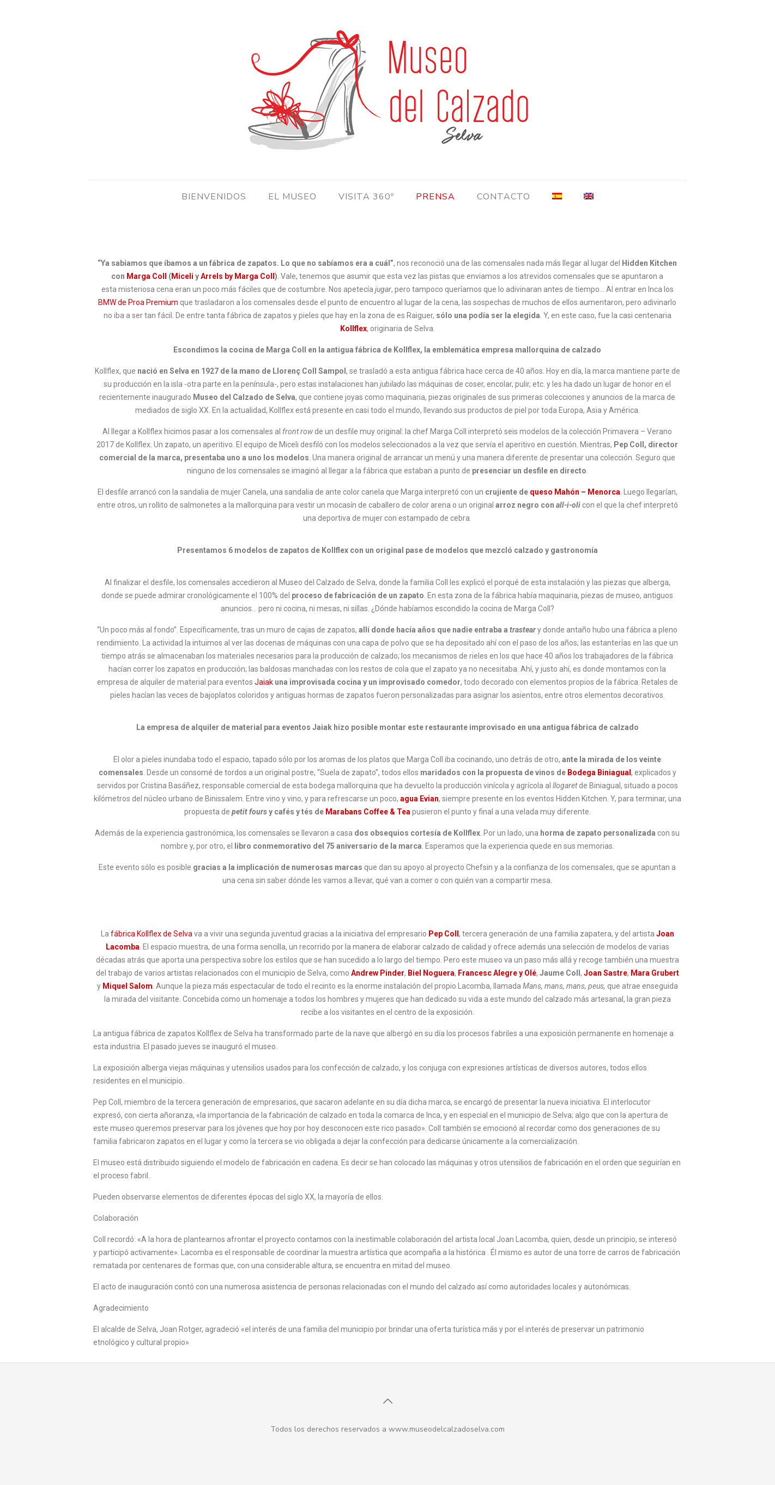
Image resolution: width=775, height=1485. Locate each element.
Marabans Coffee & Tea (367, 811)
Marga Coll (146, 276)
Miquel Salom (127, 986)
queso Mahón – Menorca (575, 492)
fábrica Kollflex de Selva (151, 933)
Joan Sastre (605, 973)
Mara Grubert (655, 973)
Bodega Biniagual (599, 772)
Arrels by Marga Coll (238, 276)
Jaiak (264, 682)
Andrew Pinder (377, 973)
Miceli (182, 276)
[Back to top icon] (387, 1401)
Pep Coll (443, 933)
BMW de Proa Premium (138, 302)
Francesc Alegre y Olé (497, 973)
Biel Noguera (431, 973)
